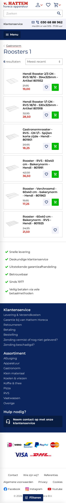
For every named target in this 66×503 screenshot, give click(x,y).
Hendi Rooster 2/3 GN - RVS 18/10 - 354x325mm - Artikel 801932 (40, 77)
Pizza (7, 388)
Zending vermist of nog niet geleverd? (31, 339)
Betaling (9, 329)
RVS (6, 393)
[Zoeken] (26, 13)
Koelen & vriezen (15, 378)
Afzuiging (10, 358)
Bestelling (11, 334)
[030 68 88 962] (49, 22)
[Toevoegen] (46, 87)
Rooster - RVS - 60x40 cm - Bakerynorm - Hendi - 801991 (38, 164)
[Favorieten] (48, 5)
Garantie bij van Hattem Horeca (26, 319)
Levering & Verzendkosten (22, 315)
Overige (9, 403)
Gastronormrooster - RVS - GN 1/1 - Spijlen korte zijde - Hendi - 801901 (37, 134)
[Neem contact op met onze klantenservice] (33, 421)
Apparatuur (12, 363)
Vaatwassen (12, 398)
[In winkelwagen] (55, 87)
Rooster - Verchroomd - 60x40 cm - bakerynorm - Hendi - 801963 (40, 192)
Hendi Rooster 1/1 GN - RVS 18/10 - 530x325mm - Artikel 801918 (40, 105)
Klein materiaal (14, 373)
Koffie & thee (13, 383)
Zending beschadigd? (19, 344)
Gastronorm (13, 45)
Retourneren (13, 324)
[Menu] (12, 34)
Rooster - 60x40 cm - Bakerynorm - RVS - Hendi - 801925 (37, 220)
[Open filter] (33, 497)
